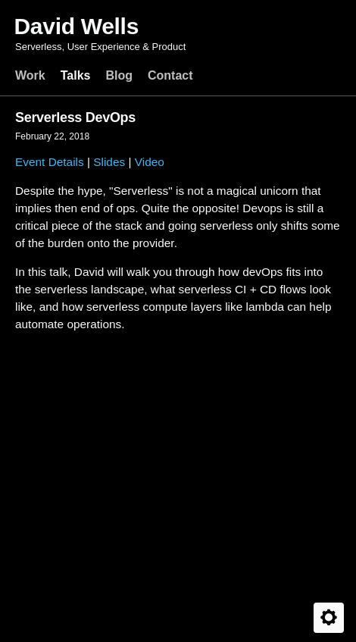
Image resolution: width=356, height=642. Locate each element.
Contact (170, 75)
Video (149, 161)
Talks (76, 75)
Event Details (49, 161)
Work (30, 75)
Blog (119, 75)
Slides (109, 161)
